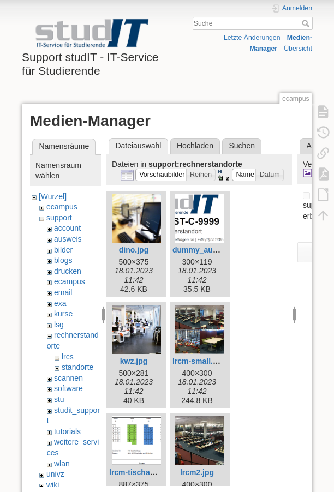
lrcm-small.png (199, 361)
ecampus (61, 206)
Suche (307, 23)
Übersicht (298, 48)
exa (60, 303)
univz (55, 474)
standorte (77, 367)
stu (59, 399)
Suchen (242, 145)
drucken (67, 271)
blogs (63, 260)
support (59, 217)
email (63, 292)
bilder (63, 249)
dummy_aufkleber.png (213, 249)
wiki (52, 485)
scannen (68, 378)
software (68, 388)
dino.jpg (133, 249)
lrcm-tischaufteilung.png (153, 472)
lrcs (68, 356)
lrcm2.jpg (197, 472)
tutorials (67, 431)
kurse (63, 313)
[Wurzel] (53, 196)
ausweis (68, 239)
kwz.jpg (134, 361)
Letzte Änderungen (252, 37)
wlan (62, 463)
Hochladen (195, 145)
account (67, 228)
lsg (59, 324)
